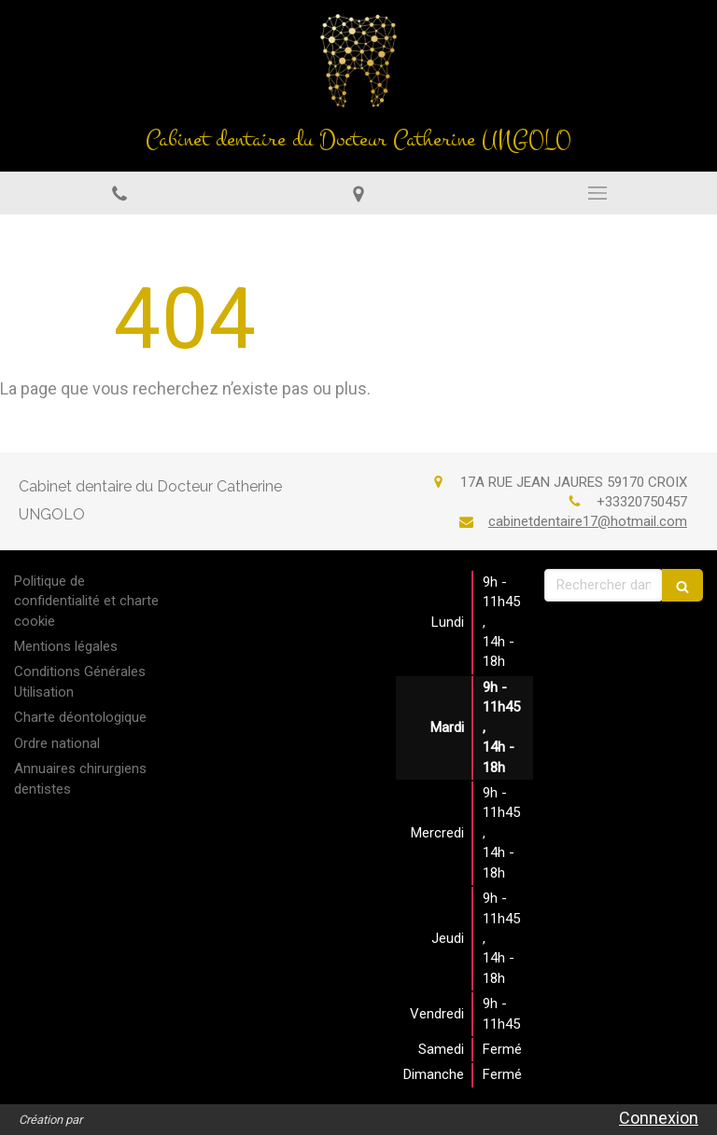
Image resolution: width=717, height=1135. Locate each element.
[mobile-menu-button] (597, 193)
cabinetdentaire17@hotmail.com (587, 521)
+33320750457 (642, 501)
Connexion (658, 1118)
